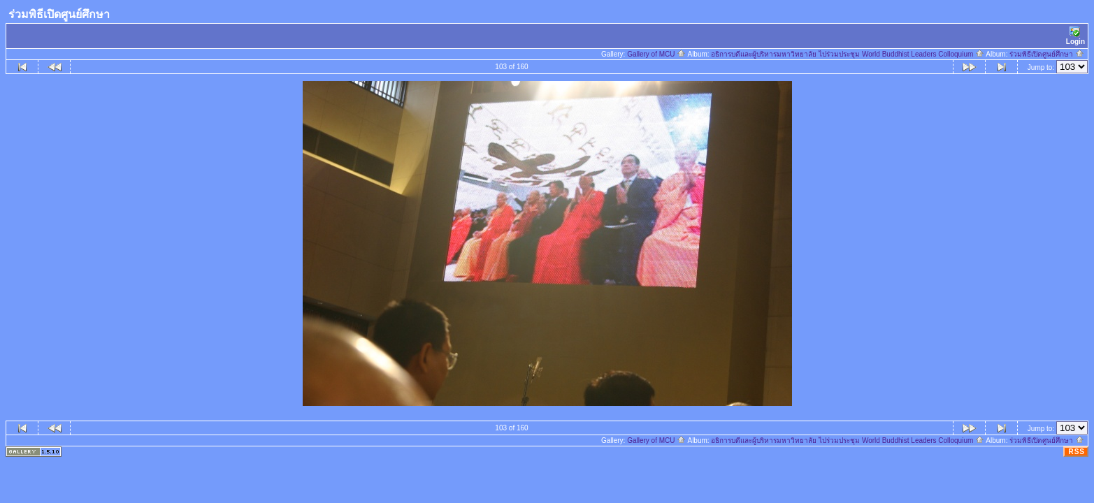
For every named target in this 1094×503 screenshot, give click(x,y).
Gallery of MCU (656, 54)
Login (1075, 36)
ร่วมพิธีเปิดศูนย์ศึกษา (1046, 54)
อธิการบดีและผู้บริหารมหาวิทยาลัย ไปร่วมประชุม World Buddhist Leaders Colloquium (847, 54)
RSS (1076, 451)
